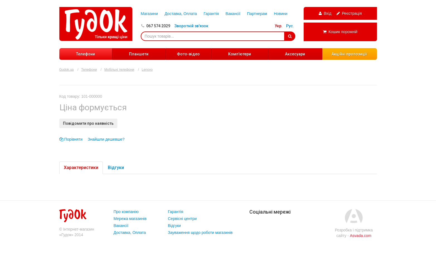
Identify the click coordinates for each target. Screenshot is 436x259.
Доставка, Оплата (181, 13)
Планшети (138, 54)
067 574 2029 (158, 26)
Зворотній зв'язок (191, 26)
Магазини (149, 13)
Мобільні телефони (119, 70)
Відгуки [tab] (116, 167)
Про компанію (126, 211)
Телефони (85, 54)
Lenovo (147, 70)
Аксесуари (295, 54)
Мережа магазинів (130, 218)
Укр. (278, 26)
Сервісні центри (182, 218)
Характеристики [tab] (81, 167)
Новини (281, 13)
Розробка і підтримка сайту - (354, 233)
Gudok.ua (66, 70)
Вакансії (233, 13)
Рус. (290, 26)
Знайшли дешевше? (106, 139)
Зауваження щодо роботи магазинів (200, 232)
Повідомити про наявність (88, 123)
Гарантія (211, 13)
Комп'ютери (239, 54)
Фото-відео (188, 54)
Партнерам (257, 13)
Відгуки (174, 225)
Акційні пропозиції (349, 54)
